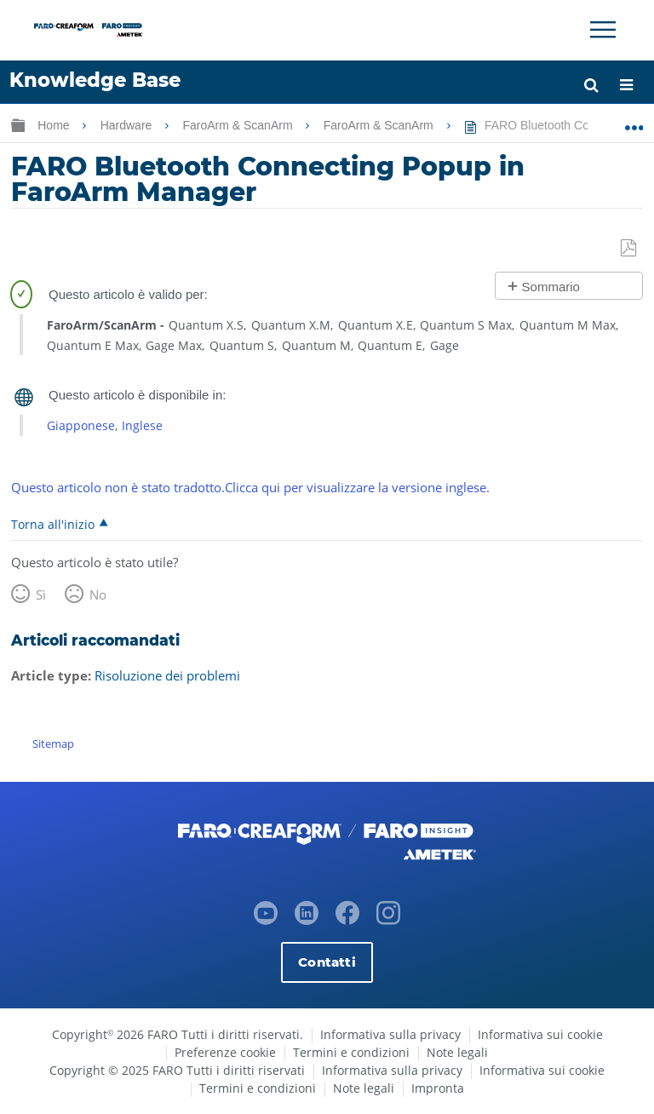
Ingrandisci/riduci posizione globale (634, 122)
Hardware (128, 125)
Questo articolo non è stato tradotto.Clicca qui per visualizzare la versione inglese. (250, 487)
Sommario (551, 286)
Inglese (142, 425)
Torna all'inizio (53, 523)
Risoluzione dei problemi (167, 675)
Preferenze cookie (225, 1052)
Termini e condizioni (351, 1052)
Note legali (457, 1052)
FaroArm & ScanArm (238, 125)
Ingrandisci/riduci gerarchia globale (18, 124)
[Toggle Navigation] (603, 30)
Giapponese (81, 425)
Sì (41, 594)
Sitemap (53, 743)
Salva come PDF (630, 249)
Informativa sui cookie (540, 1034)
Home (54, 125)
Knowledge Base (95, 80)
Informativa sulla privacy (390, 1034)
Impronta (437, 1088)
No (97, 594)
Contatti (326, 961)
